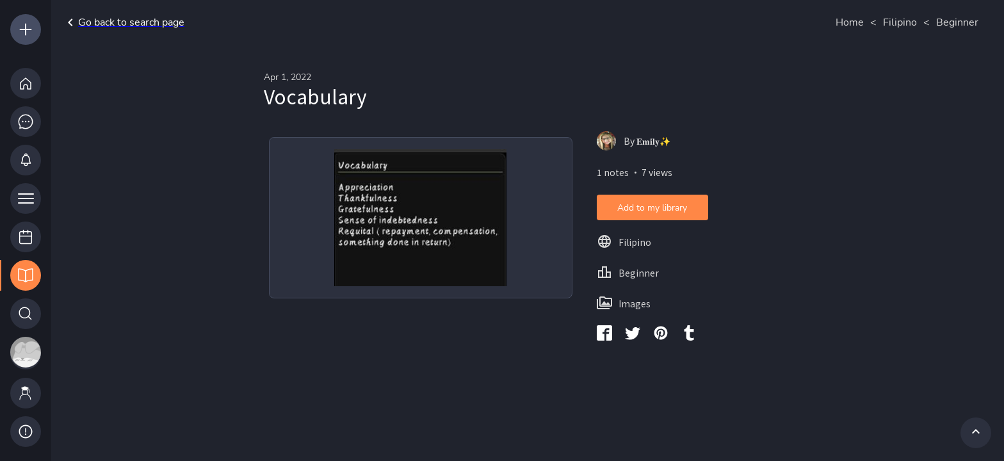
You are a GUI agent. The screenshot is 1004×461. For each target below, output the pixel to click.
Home (850, 22)
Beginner (957, 22)
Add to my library (652, 208)
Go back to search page (123, 22)
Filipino (900, 22)
